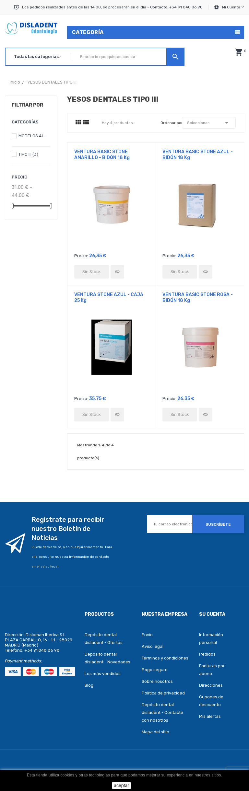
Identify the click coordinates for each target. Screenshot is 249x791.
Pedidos (207, 654)
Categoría (88, 32)
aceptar (121, 785)
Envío (147, 634)
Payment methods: (23, 661)
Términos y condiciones (165, 658)
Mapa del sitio (155, 731)
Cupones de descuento (211, 700)
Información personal (211, 638)
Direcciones (211, 685)
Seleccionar (209, 123)
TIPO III (28, 154)
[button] (238, 52)
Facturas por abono (212, 669)
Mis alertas (210, 716)
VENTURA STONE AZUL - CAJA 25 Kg (108, 297)
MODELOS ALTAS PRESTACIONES (33, 135)
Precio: (81, 255)
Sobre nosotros (157, 681)
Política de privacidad (163, 693)
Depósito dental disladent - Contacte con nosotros (162, 712)
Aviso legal (152, 646)
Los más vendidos (103, 673)
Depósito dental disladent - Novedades (107, 658)
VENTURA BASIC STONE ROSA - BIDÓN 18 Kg (197, 297)
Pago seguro (155, 669)
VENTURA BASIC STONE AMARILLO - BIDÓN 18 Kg (102, 154)
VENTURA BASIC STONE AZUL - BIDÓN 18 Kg (197, 154)
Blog (89, 685)
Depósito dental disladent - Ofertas (104, 638)
